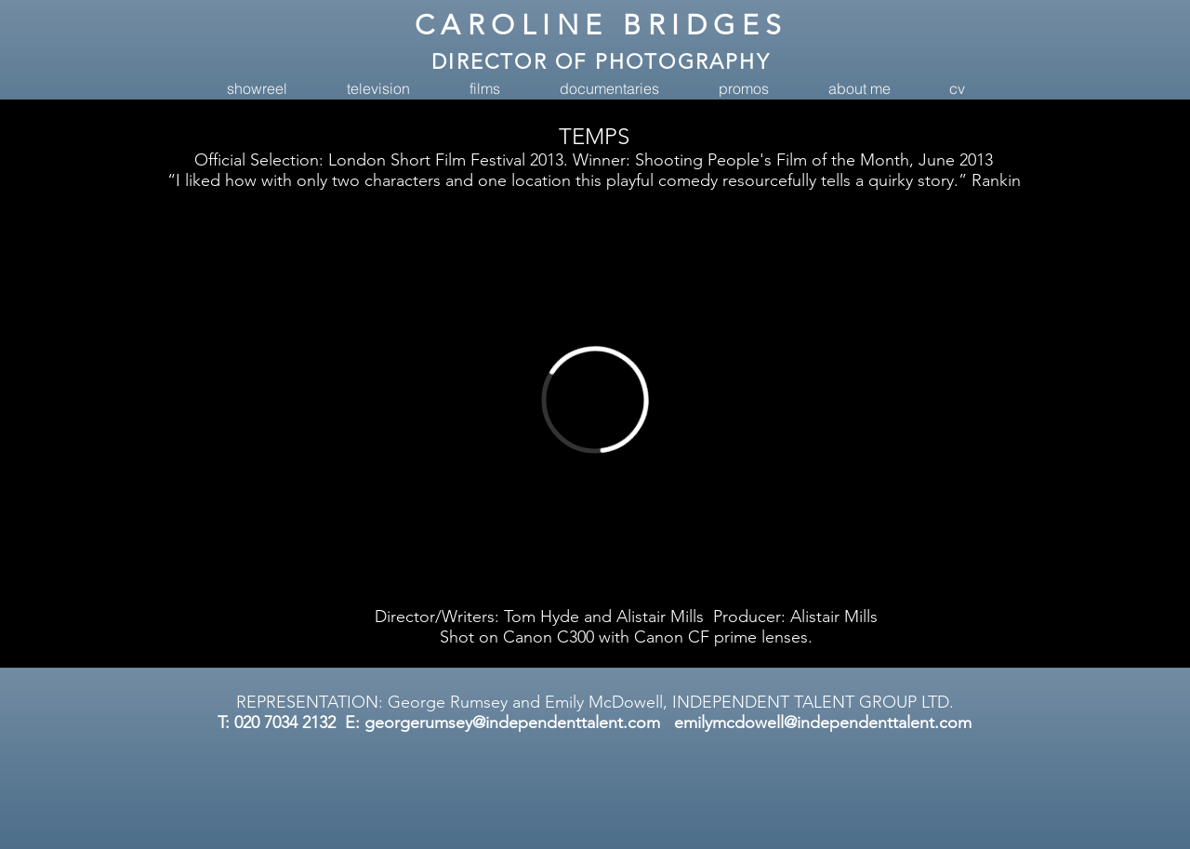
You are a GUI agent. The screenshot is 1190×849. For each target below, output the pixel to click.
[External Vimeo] (594, 399)
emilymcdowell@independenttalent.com (823, 722)
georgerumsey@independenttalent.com (512, 722)
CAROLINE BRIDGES (601, 25)
